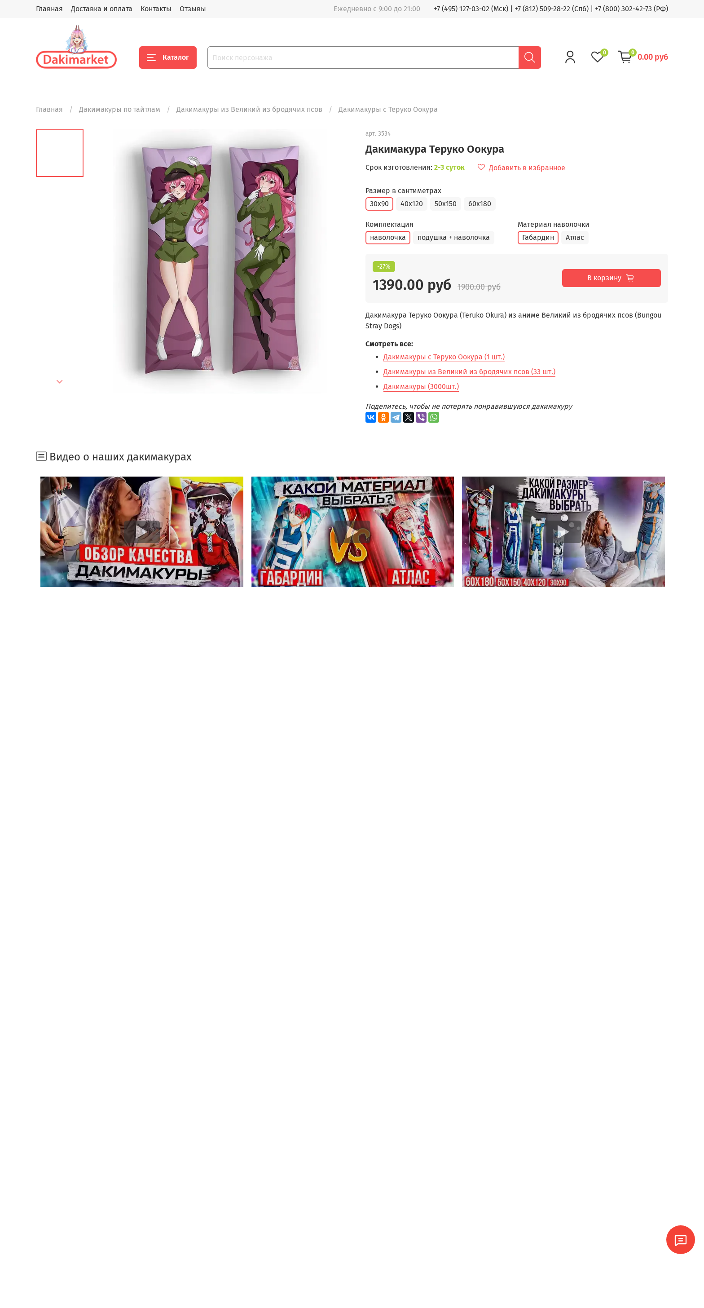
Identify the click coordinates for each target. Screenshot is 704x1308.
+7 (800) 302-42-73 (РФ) (631, 8)
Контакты (156, 8)
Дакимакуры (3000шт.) (421, 386)
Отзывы (193, 8)
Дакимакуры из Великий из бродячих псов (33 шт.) (469, 371)
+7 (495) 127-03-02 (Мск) (471, 8)
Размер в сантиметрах (403, 190)
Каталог (168, 57)
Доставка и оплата (101, 8)
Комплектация (389, 224)
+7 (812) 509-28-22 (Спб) (552, 8)
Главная (49, 8)
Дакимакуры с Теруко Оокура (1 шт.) (444, 357)
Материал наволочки (554, 224)
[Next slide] (59, 382)
